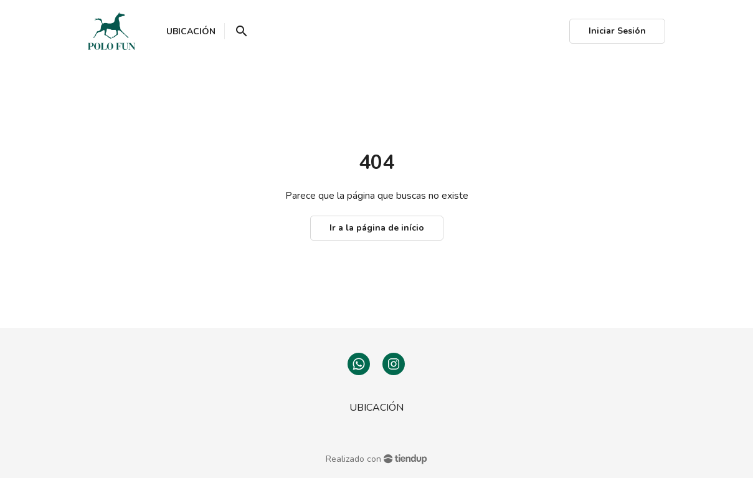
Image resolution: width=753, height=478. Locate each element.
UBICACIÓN (376, 407)
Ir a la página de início (376, 228)
